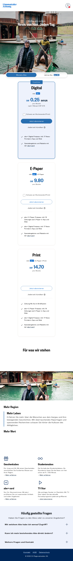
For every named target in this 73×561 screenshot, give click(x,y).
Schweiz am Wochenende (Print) (38, 114)
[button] (36, 407)
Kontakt (26, 552)
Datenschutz (44, 552)
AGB (35, 552)
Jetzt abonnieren (46, 499)
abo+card (31, 146)
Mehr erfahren (10, 475)
